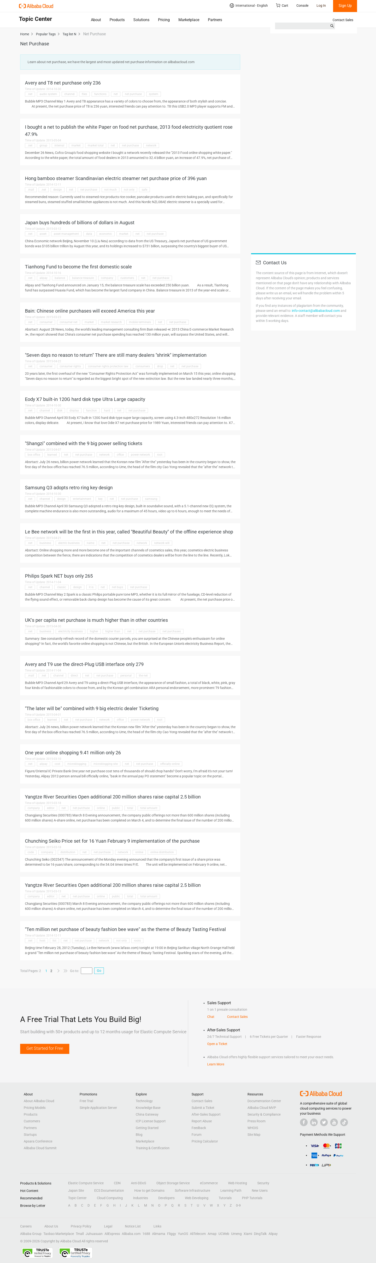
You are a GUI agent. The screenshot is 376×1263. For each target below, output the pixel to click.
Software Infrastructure (192, 1190)
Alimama (158, 1234)
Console (302, 5)
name (90, 543)
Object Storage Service (173, 1183)
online (101, 808)
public (116, 808)
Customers (32, 1121)
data (89, 234)
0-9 (238, 1205)
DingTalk (260, 1234)
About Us (51, 1226)
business (45, 543)
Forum (196, 1134)
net (116, 94)
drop (160, 366)
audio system (48, 94)
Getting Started (147, 1128)
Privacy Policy (81, 1226)
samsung (151, 499)
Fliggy (171, 1234)
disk (59, 410)
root (159, 454)
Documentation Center (264, 1101)
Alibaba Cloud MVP (261, 1108)
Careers (26, 1226)
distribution (67, 852)
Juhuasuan (94, 1234)
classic (61, 587)
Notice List (133, 1226)
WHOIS (252, 1128)
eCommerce (209, 1183)
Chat (210, 1017)
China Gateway (147, 1114)
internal (59, 145)
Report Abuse (202, 1121)
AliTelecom (198, 1234)
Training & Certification (153, 1148)
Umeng (236, 1234)
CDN (117, 1183)
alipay (43, 278)
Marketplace (188, 20)
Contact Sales (343, 20)
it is (91, 587)
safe (144, 189)
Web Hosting (237, 1183)
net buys (117, 587)
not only (129, 189)
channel (69, 94)
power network (140, 454)
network (151, 145)
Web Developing (196, 1198)
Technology (144, 1101)
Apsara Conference (38, 1141)
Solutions (141, 20)
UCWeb (223, 1234)
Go (99, 971)
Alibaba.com (131, 1234)
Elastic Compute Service (86, 1183)
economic (105, 234)
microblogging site (106, 764)
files (84, 94)
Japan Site (76, 1190)
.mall (31, 189)
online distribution (162, 852)
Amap (212, 1234)
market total (96, 145)
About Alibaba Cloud (39, 1101)
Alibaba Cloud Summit (40, 1148)
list (54, 940)
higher (94, 631)
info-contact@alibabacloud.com (316, 311)
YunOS (183, 1234)
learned (52, 454)
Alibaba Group (30, 1234)
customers (127, 278)
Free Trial (86, 1101)
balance (60, 278)
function (91, 410)
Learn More (215, 1064)
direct (74, 675)
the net (143, 675)
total (130, 808)
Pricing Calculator (205, 1141)
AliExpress (112, 1234)
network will (162, 543)
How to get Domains (149, 1190)
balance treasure (83, 278)
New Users (260, 1190)
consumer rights (70, 366)
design (57, 189)
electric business (69, 543)
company (107, 278)
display (74, 410)
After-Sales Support (206, 1114)
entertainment (82, 499)
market (76, 145)
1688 (146, 1234)
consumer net (68, 322)
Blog (139, 1134)
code (31, 852)
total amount (148, 808)
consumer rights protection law (108, 366)
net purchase (133, 94)
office (120, 454)
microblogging (76, 764)
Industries (140, 1198)
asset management (66, 234)
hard (107, 410)
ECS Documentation (109, 1190)
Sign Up (345, 5)
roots (137, 940)
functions (100, 94)
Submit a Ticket (203, 1108)
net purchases (172, 631)
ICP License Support (151, 1121)
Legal (108, 1226)
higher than (112, 631)
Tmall (80, 1234)
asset (43, 234)
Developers (166, 1198)
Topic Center (77, 1198)
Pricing (164, 20)
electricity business (70, 631)
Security (263, 1183)
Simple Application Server (98, 1108)
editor (50, 808)
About (96, 20)
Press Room (256, 1121)
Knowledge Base (148, 1108)
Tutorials (225, 1198)
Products (117, 20)
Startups (30, 1134)
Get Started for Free (44, 1048)
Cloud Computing (110, 1198)
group (43, 145)
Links (157, 1226)
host (42, 940)
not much (110, 189)
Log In (321, 5)
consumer (46, 322)
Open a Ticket (217, 1044)
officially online (170, 764)
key (100, 499)
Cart (282, 5)
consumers (142, 366)
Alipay (273, 1234)
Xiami (248, 1234)
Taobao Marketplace (58, 1234)
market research (111, 322)
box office (34, 454)
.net (30, 94)
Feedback (199, 1128)
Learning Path (230, 1190)
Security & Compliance (264, 1114)
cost (57, 764)
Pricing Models (35, 1108)
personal (126, 675)
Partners (215, 20)
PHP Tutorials (252, 1198)
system (153, 94)
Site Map (253, 1134)
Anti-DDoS (138, 1183)
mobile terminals (140, 322)
